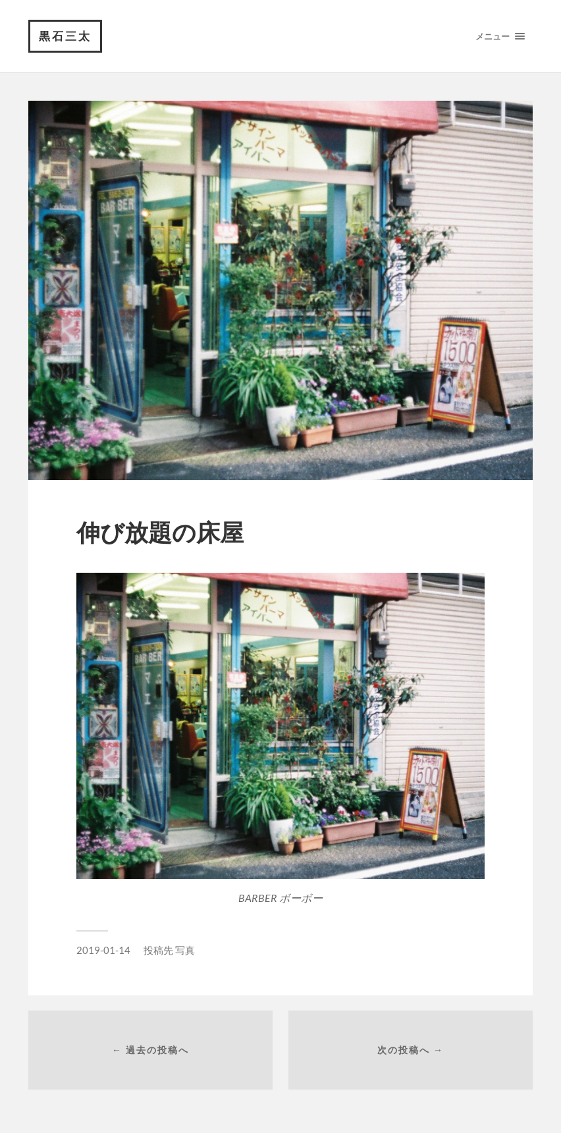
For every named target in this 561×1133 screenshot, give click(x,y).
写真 (185, 950)
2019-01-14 (103, 950)
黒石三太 (65, 36)
